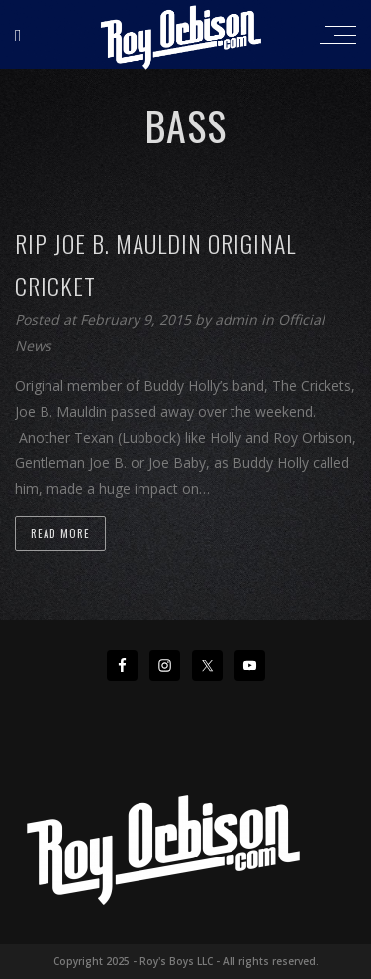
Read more (60, 533)
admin (238, 319)
